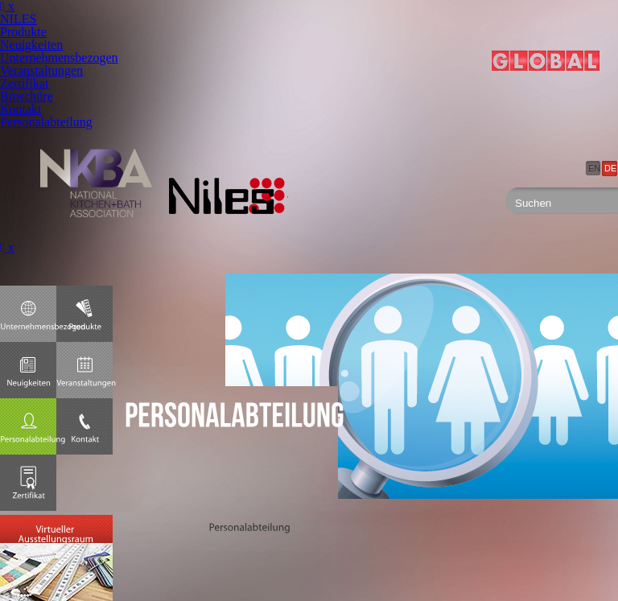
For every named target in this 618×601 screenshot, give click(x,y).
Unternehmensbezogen (59, 57)
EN (594, 168)
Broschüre (26, 96)
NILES (18, 19)
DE (610, 168)
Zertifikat (24, 83)
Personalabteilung (46, 122)
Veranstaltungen (41, 70)
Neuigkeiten (31, 44)
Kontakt (21, 109)
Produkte (23, 32)
